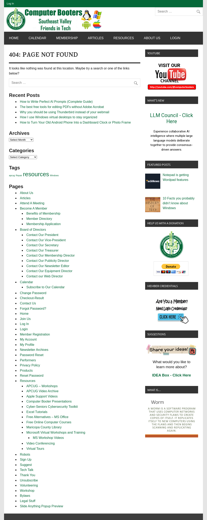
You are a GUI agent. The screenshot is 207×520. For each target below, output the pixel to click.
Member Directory (39, 218)
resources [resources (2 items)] (36, 174)
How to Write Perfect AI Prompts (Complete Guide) (56, 101)
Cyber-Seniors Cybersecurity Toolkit (52, 406)
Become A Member (33, 208)
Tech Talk (26, 470)
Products (26, 370)
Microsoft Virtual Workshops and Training (55, 432)
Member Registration (35, 334)
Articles (96, 38)
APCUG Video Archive (42, 391)
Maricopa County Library (43, 427)
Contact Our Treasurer (42, 250)
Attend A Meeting (32, 203)
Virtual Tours (35, 448)
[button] (171, 132)
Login (175, 38)
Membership (67, 38)
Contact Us (28, 303)
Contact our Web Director (44, 276)
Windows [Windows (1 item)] (54, 175)
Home (14, 38)
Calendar (37, 38)
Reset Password (31, 375)
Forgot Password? (33, 308)
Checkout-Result (32, 298)
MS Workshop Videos (48, 437)
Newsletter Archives (34, 349)
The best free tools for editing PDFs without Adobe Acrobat (62, 107)
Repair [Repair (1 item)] (19, 175)
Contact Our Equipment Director (49, 271)
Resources (123, 38)
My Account (28, 339)
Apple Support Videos (41, 396)
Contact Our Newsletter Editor (47, 266)
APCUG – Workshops (41, 386)
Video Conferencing (40, 443)
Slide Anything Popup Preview (41, 506)
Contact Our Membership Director (50, 255)
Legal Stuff (27, 501)
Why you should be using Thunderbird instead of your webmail (64, 112)
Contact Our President (42, 235)
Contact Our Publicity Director (47, 260)
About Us (152, 38)
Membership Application (43, 224)
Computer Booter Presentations (49, 401)
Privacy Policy (30, 365)
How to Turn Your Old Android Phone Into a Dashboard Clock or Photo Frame (75, 122)
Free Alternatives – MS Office (47, 417)
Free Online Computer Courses (48, 422)
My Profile (27, 344)
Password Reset (31, 355)
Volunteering (29, 485)
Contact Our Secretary (42, 245)
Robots (25, 454)
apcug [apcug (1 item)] (12, 175)
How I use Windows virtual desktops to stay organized (58, 117)
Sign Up (25, 459)
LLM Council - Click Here (171, 118)
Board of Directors (33, 229)
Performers (28, 360)
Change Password (33, 293)
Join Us (25, 319)
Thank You (27, 475)
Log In (10, 3)
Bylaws (25, 495)
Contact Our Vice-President (45, 240)
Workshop (27, 490)
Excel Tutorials (36, 412)
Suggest (26, 465)
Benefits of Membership (43, 213)
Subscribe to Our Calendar (45, 287)
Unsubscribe (29, 480)
